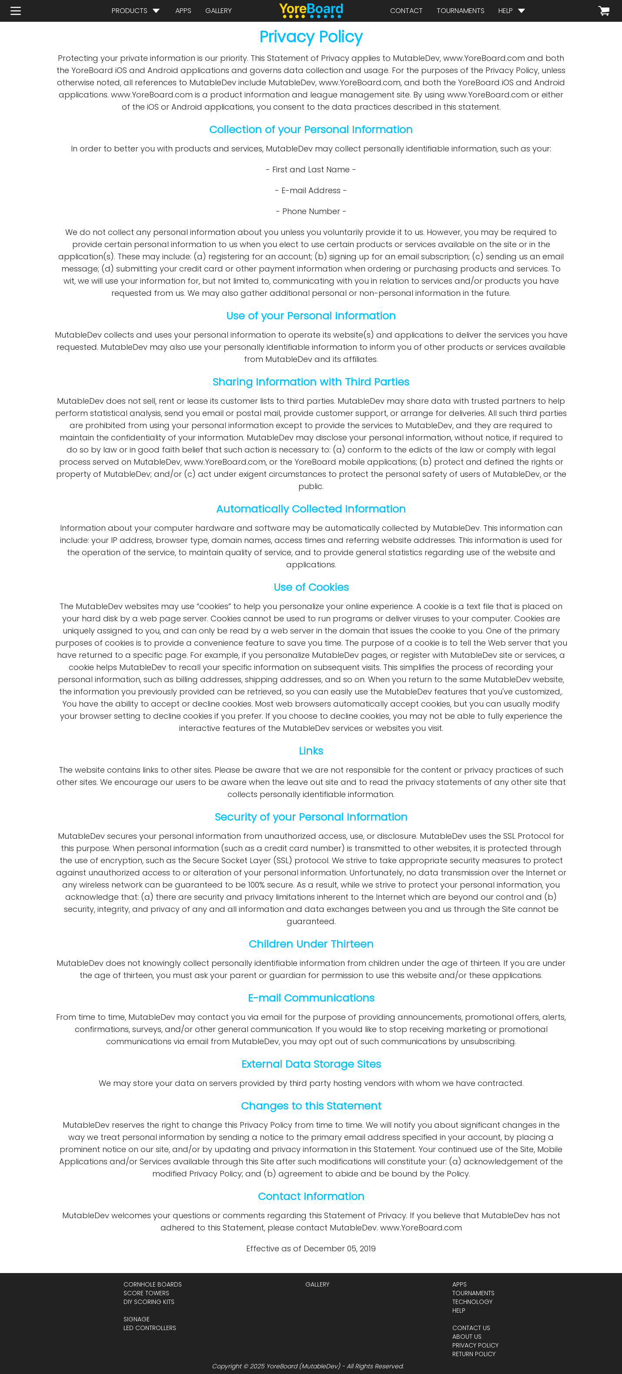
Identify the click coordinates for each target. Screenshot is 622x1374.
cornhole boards (153, 1284)
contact (406, 11)
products (129, 11)
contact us (471, 1328)
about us (467, 1336)
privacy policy (475, 1345)
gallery (218, 11)
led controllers (150, 1328)
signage (137, 1319)
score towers (146, 1293)
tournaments (461, 11)
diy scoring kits (149, 1301)
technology (472, 1301)
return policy (473, 1354)
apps (183, 11)
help (505, 11)
